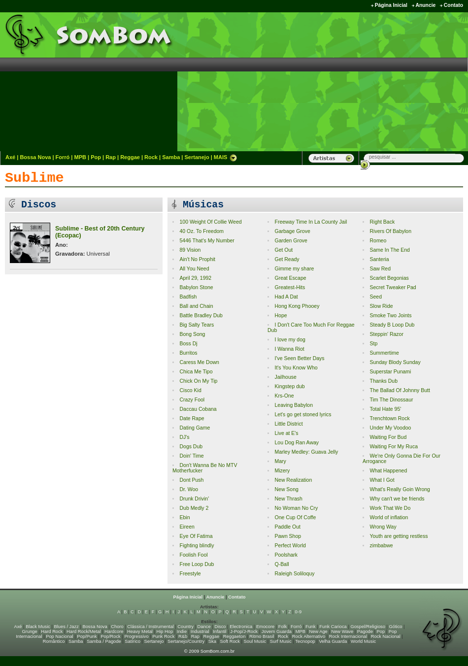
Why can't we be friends (396, 498)
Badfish (188, 297)
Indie (182, 631)
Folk (282, 626)
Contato (453, 5)
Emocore (265, 626)
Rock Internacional (348, 636)
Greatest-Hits (289, 287)
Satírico (132, 641)
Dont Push (191, 480)
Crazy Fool (191, 399)
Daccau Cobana (197, 409)
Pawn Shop (287, 536)
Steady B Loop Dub (391, 325)
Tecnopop (305, 641)
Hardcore (113, 631)
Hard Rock (52, 631)
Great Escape (290, 278)
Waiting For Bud (387, 437)
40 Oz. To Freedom (201, 231)
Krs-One (284, 396)
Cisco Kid (190, 390)
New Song (286, 489)
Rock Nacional (386, 636)
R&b (182, 636)
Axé (10, 157)
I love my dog (289, 339)
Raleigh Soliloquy (294, 573)
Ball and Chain (196, 306)
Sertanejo (196, 157)
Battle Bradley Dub (200, 315)
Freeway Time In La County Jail (310, 222)
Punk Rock (163, 636)
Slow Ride (381, 306)
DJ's (184, 437)
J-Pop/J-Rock (244, 631)
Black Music (38, 626)
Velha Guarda (333, 641)
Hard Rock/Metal (83, 631)
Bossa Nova (35, 157)
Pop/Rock (110, 636)
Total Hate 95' (385, 409)
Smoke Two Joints (390, 315)
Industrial (200, 631)
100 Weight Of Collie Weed (210, 222)
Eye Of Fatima (195, 536)
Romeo (377, 240)
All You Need (194, 268)
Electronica (241, 626)
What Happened (388, 470)
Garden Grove (290, 240)
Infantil (219, 631)
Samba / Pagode (104, 641)
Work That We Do (389, 508)
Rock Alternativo (308, 636)
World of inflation (388, 517)
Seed (375, 297)
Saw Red (380, 268)
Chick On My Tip (198, 381)
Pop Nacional (59, 636)
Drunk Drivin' (194, 498)
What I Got (381, 480)
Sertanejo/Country (185, 641)
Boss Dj (188, 343)
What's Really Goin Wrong (399, 489)
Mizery (282, 470)
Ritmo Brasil (261, 636)
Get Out (283, 250)
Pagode (365, 631)
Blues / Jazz (66, 626)
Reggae (130, 157)
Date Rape (191, 418)
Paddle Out (287, 527)
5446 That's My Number (206, 240)
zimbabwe (381, 545)
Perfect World (289, 545)
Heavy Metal (140, 631)
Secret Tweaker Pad (392, 287)
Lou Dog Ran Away (296, 442)
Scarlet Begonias (388, 278)
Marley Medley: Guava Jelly (306, 452)
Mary (280, 461)
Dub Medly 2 (193, 508)
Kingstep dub (289, 386)
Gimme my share (294, 268)
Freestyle (190, 573)
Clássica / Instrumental (150, 626)
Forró (63, 157)
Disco (220, 626)
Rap (110, 157)
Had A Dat (286, 297)
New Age (318, 631)
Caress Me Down (199, 362)
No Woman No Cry (296, 508)
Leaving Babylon (293, 405)
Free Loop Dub (196, 564)
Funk (310, 626)
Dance (204, 626)
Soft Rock (230, 641)
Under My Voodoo (390, 428)
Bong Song (192, 334)
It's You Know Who (295, 367)
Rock (151, 157)
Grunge (29, 631)
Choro (117, 626)
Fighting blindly (196, 545)
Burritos (188, 353)
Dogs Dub (190, 446)
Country (185, 626)
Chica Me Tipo (195, 371)
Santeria (379, 259)
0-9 (298, 611)
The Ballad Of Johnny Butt (399, 390)
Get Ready (286, 259)
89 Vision (190, 250)
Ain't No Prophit (197, 259)
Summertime (384, 353)
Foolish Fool (193, 555)
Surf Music (281, 641)
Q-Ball (281, 564)
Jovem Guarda (277, 631)
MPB (80, 157)
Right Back (382, 222)
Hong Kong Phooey (296, 306)
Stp (373, 343)
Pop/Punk (87, 636)
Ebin (184, 517)
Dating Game (194, 428)
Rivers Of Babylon (390, 231)
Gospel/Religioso (367, 626)
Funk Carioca (332, 626)
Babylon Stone (196, 287)
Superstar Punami (390, 371)
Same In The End (389, 250)
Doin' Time (191, 456)
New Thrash (288, 498)
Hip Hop (165, 631)
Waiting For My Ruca (393, 446)
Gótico (395, 626)
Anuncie (425, 5)
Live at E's (286, 433)
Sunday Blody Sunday (394, 362)
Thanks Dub (383, 381)
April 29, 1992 (195, 278)
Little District (288, 424)
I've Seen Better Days (299, 358)
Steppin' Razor (386, 334)
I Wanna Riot (289, 349)
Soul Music (255, 641)
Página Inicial (391, 5)
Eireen (186, 527)
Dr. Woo (188, 489)
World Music (363, 641)
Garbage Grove (292, 231)
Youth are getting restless (398, 536)
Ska (212, 641)
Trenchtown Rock (389, 418)
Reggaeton (234, 636)
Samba (171, 157)
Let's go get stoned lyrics (302, 414)
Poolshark (286, 555)
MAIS (225, 157)
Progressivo (136, 636)
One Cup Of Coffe (295, 517)
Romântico (54, 641)
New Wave (342, 631)
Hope (280, 315)
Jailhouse (285, 377)
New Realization (293, 480)
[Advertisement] (383, 81)
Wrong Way (382, 527)
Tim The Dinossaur (391, 399)
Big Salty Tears (196, 325)
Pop (96, 157)
